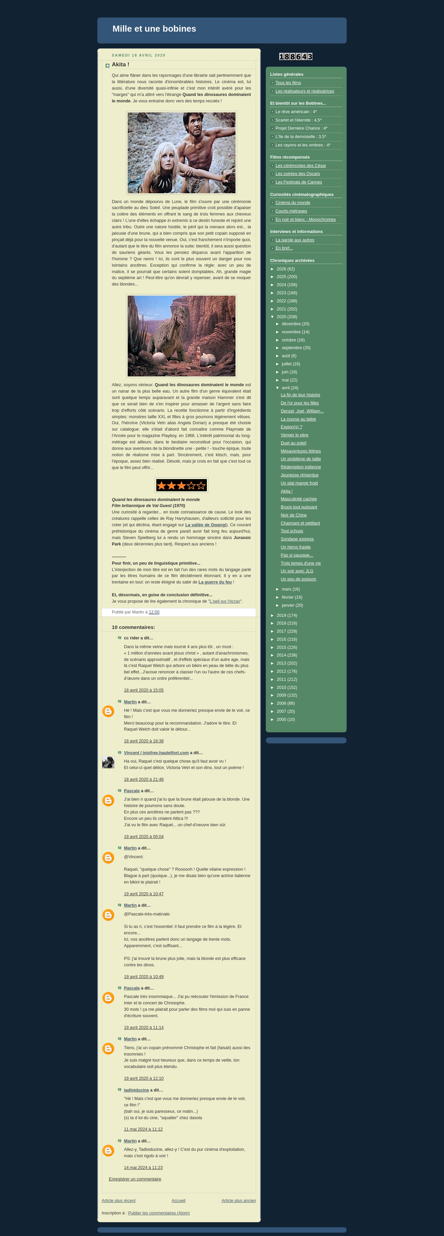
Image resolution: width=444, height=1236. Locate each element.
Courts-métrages (291, 211)
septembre (292, 347)
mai (286, 380)
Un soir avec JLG (297, 571)
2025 (282, 276)
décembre (292, 324)
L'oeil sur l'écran (225, 601)
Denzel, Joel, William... (302, 411)
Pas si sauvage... (297, 555)
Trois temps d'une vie (301, 563)
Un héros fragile (296, 547)
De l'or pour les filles (300, 403)
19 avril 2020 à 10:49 (144, 976)
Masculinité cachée (299, 499)
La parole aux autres (295, 240)
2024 (282, 284)
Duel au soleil (294, 443)
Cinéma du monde (293, 202)
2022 (282, 301)
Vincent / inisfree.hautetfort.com (156, 752)
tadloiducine (136, 1090)
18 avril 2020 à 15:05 (144, 690)
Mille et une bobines (154, 29)
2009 (282, 695)
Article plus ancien (239, 1200)
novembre (292, 332)
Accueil (179, 1200)
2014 (282, 655)
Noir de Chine (294, 515)
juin (286, 372)
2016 (282, 639)
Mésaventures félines (301, 451)
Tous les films (288, 82)
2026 (282, 269)
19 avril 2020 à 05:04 (144, 836)
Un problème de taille (301, 459)
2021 (282, 309)
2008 (282, 703)
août (286, 356)
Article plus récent (118, 1200)
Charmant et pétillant (300, 523)
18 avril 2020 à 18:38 (144, 741)
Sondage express (297, 539)
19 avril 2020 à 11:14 (144, 1027)
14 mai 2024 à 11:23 (143, 1167)
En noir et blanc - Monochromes (306, 219)
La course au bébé (298, 419)
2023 (282, 293)
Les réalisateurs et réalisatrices (305, 91)
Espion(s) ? (292, 427)
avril (286, 388)
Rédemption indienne (301, 467)
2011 (282, 679)
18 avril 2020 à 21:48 (144, 779)
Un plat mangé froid (299, 483)
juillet (287, 364)
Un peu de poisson (298, 579)
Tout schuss (292, 531)
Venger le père (295, 435)
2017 (282, 631)
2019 (282, 615)
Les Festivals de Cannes (299, 182)
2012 (282, 671)
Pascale (132, 791)
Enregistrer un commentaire (135, 1179)
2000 (282, 719)
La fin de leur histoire (300, 395)
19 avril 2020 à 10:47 (144, 894)
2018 (282, 623)
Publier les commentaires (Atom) (159, 1213)
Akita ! (287, 491)
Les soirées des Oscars (298, 173)
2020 (282, 316)
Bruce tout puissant (299, 507)
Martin (130, 702)
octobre (289, 340)
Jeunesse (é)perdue (300, 475)
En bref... (284, 248)
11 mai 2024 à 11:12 (143, 1129)
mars (287, 589)
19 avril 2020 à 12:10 (144, 1078)
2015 (282, 647)
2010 (282, 687)
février (288, 597)
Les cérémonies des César (301, 165)
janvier (289, 605)
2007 (282, 711)
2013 (282, 663)
